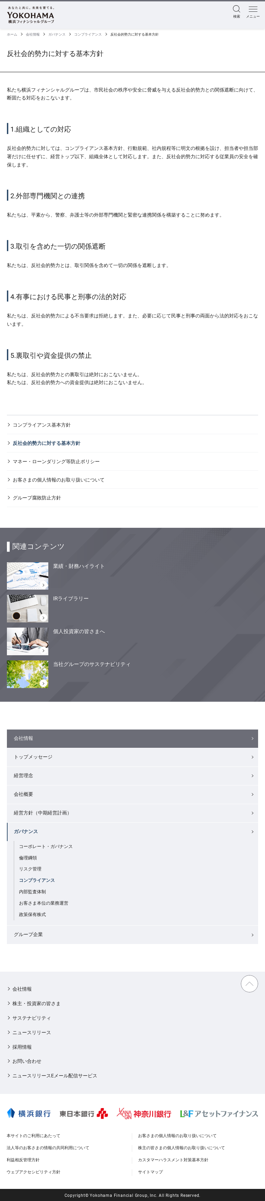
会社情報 (33, 34)
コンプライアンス (88, 34)
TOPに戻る (249, 983)
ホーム (12, 34)
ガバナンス (57, 34)
